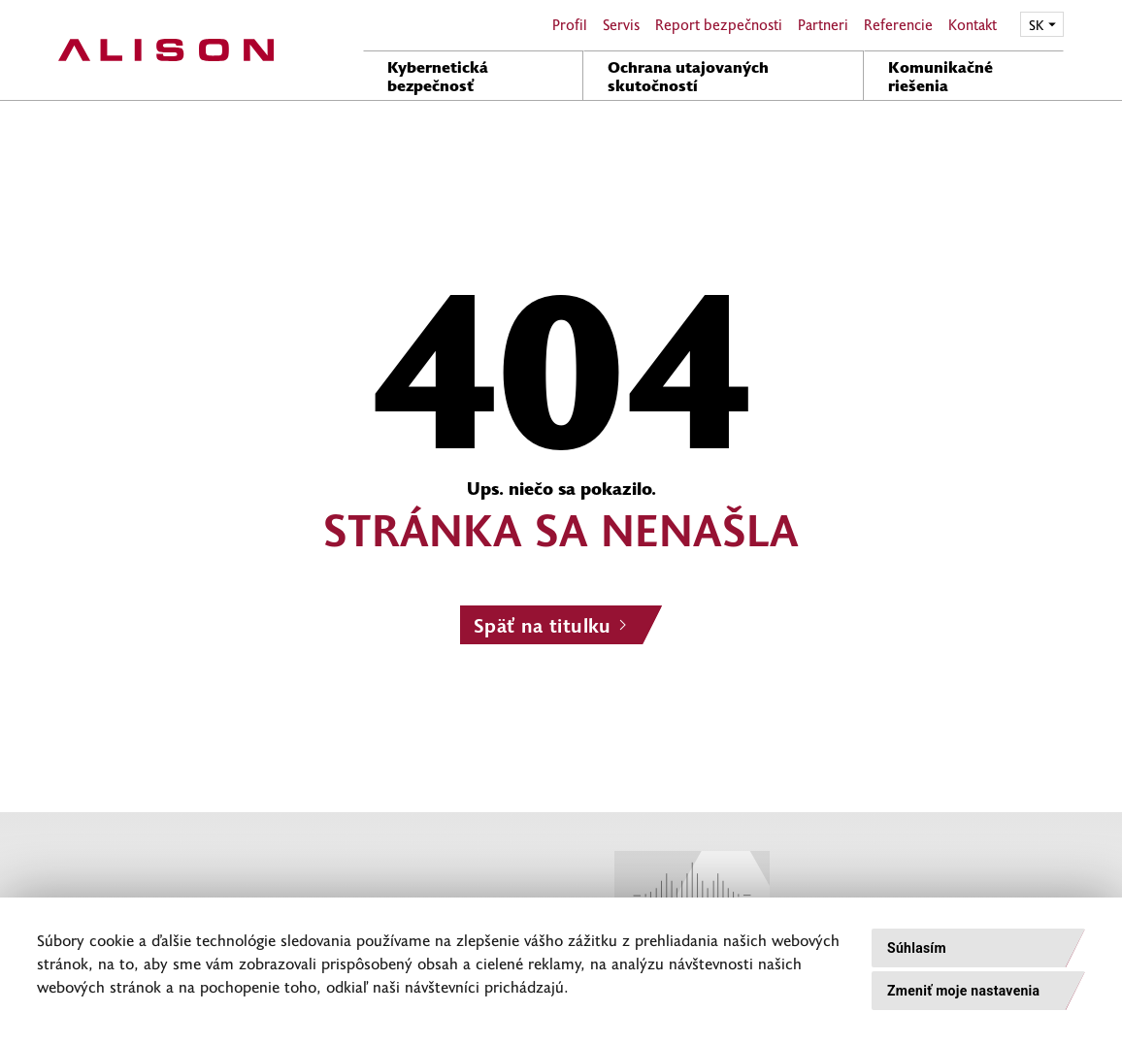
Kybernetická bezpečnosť (437, 75)
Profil (569, 24)
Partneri (823, 24)
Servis (621, 24)
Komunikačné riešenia (940, 75)
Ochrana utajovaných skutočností (688, 75)
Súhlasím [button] (916, 948)
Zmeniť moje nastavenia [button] (963, 990)
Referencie (898, 24)
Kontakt (972, 24)
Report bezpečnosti (718, 24)
